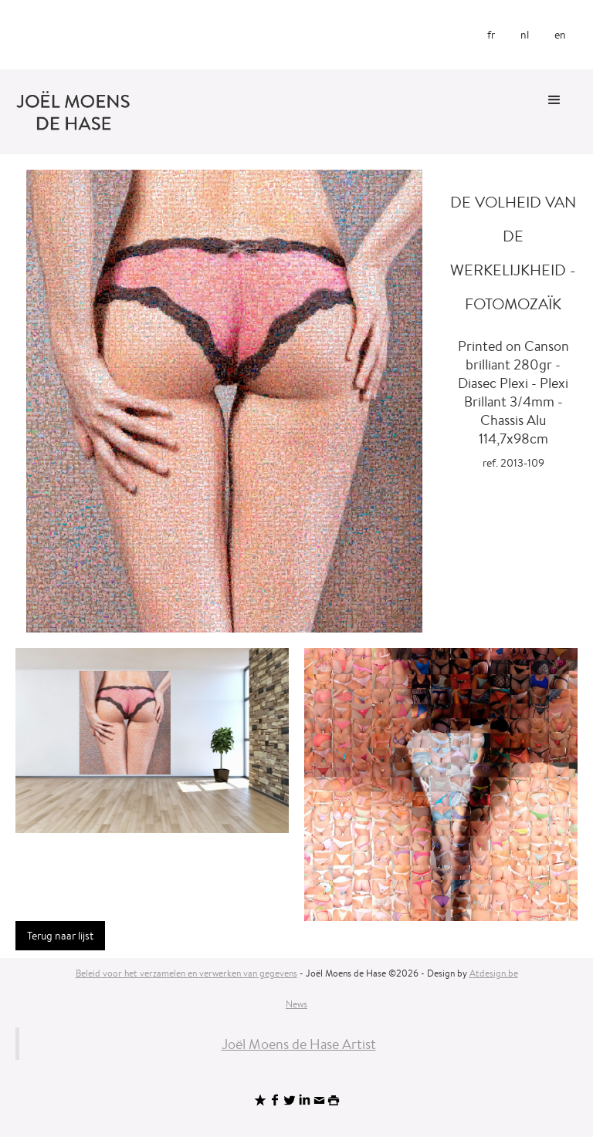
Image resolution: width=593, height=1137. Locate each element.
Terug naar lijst (60, 936)
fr (491, 35)
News (296, 1004)
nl (524, 35)
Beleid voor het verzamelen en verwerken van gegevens (186, 973)
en (560, 35)
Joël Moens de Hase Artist (299, 1043)
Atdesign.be (493, 973)
